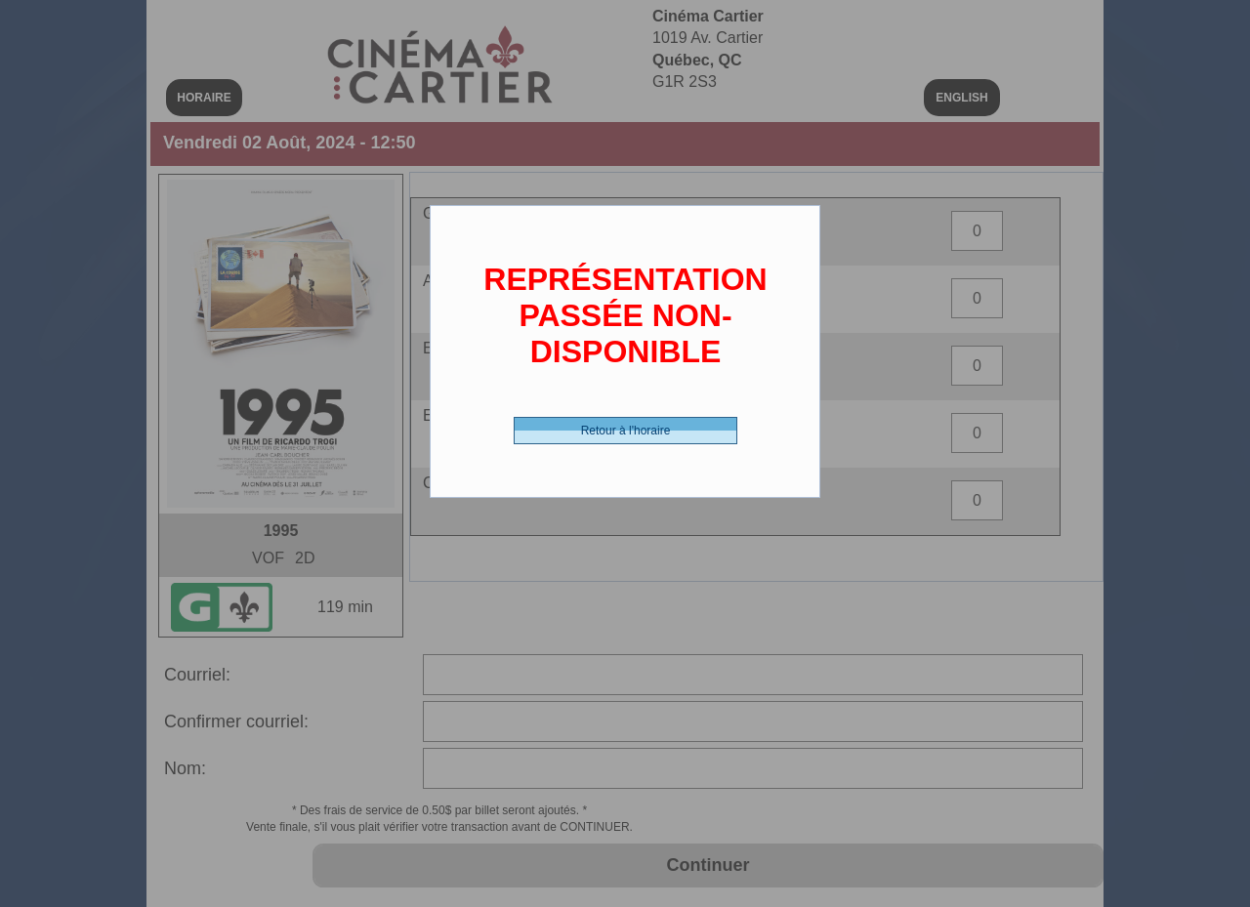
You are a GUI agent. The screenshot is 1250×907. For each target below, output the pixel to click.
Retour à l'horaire (626, 430)
